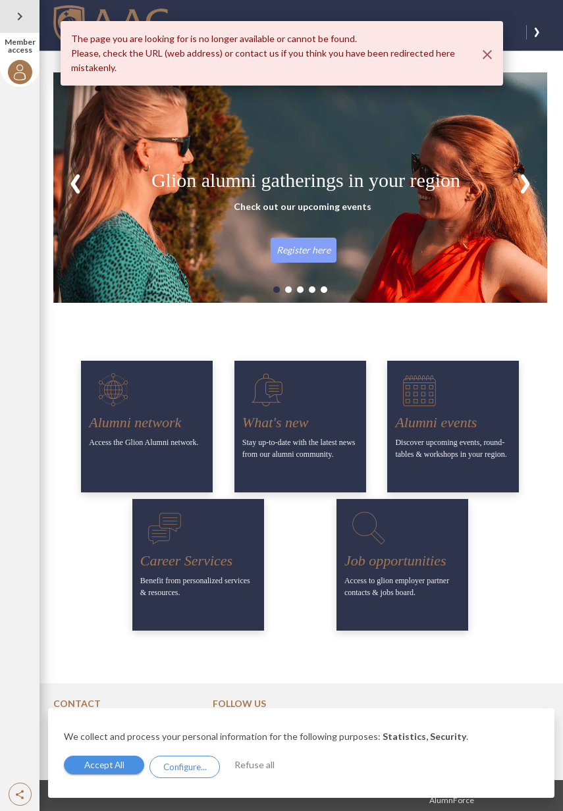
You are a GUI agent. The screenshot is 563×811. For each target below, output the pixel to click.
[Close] (487, 54)
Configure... (190, 766)
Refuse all (264, 765)
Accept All (106, 766)
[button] (20, 794)
